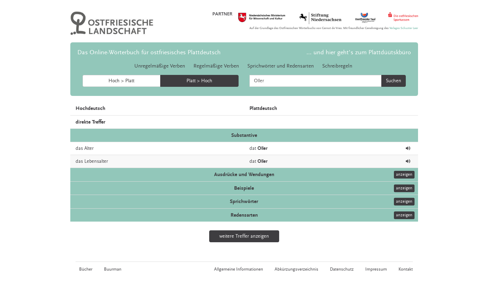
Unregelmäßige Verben (159, 66)
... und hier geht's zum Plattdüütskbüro (358, 52)
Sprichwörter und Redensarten (280, 66)
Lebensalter (96, 161)
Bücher (85, 269)
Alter (89, 148)
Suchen (393, 81)
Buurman (112, 269)
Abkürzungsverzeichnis (296, 269)
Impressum (376, 269)
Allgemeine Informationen (238, 269)
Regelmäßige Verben (216, 66)
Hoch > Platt (121, 81)
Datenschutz (342, 269)
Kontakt (405, 269)
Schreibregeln (337, 66)
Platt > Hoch (199, 81)
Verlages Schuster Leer (403, 28)
